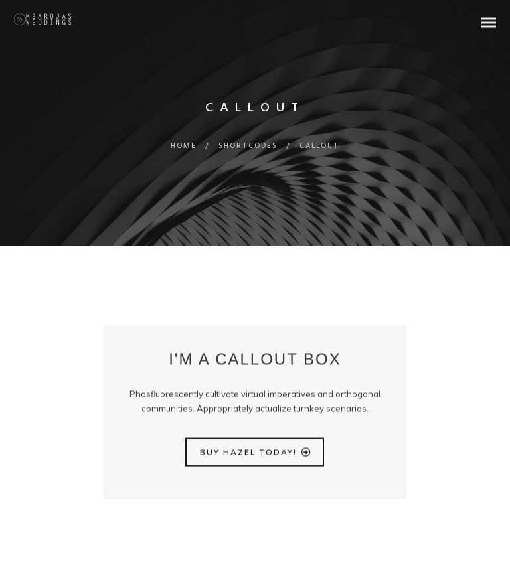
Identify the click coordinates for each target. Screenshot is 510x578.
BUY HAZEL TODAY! (256, 455)
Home (184, 146)
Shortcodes (248, 146)
